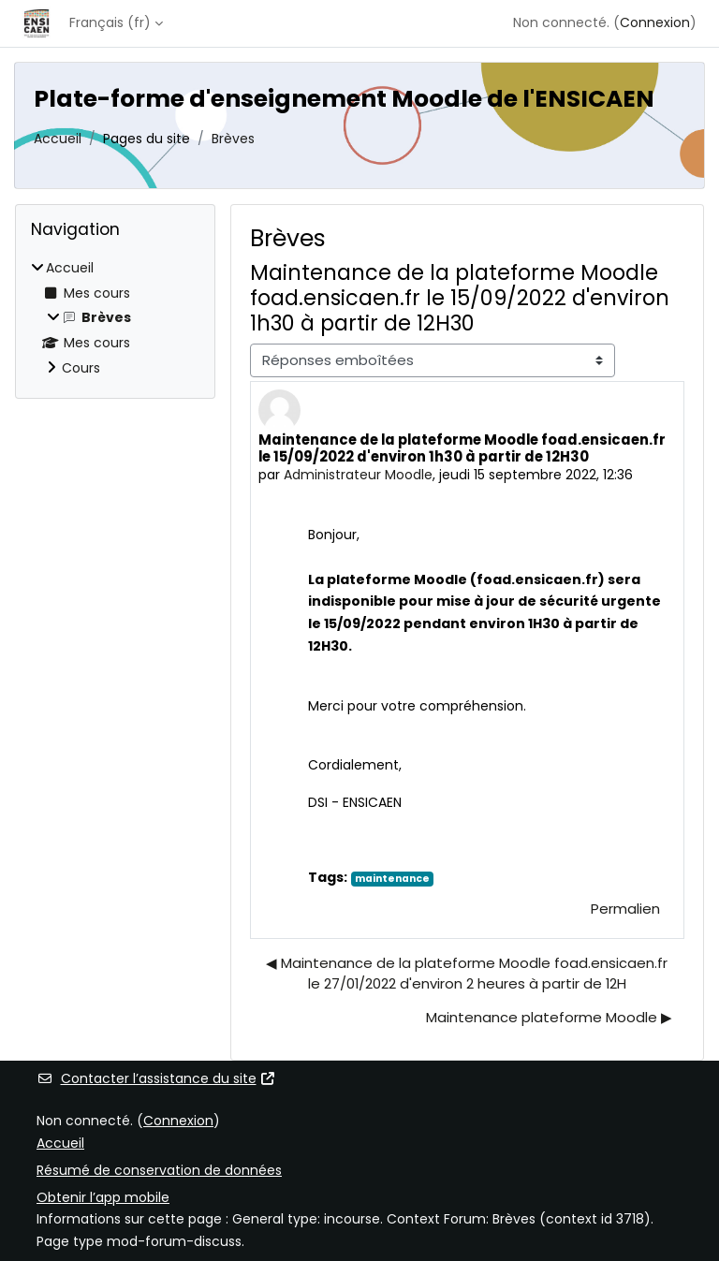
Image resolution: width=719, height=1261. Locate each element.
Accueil (57, 138)
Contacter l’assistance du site (156, 1078)
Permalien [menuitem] (625, 908)
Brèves (233, 138)
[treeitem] (115, 318)
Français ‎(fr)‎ (110, 22)
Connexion (655, 22)
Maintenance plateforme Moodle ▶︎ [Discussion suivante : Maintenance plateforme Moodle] (549, 1017)
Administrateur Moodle (358, 474)
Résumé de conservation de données (159, 1170)
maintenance (392, 879)
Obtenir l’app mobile (103, 1197)
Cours (81, 368)
